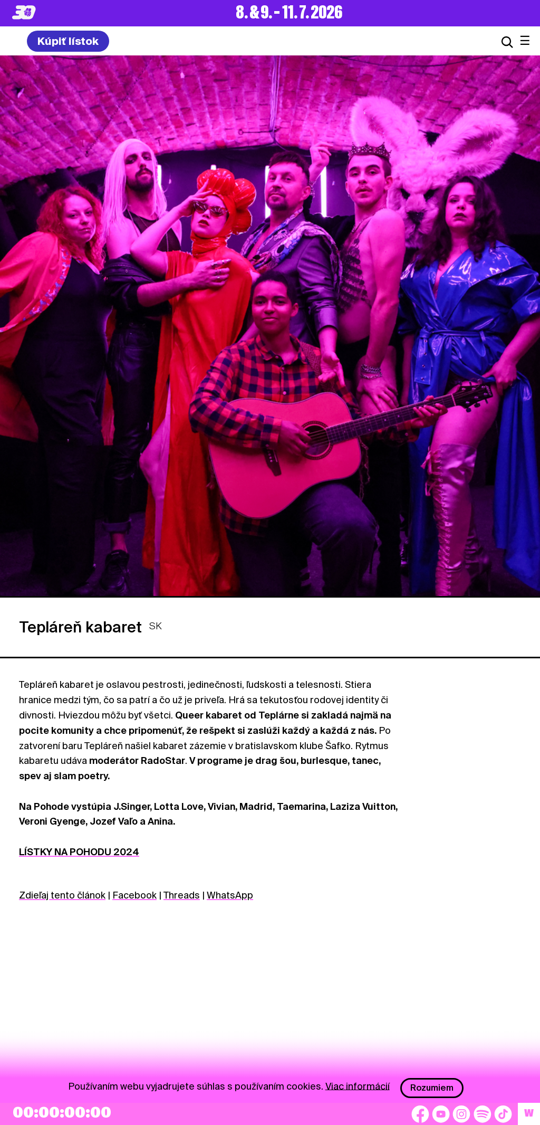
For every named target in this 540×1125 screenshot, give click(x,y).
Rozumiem (432, 1088)
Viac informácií (357, 1085)
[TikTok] (503, 1114)
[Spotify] (482, 1114)
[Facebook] (420, 1114)
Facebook (134, 895)
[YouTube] (441, 1114)
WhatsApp (230, 895)
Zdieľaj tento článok (62, 895)
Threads (181, 895)
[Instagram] (461, 1114)
